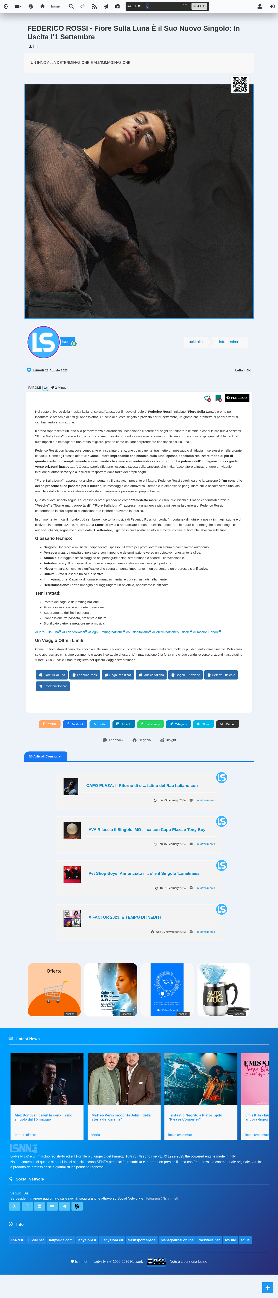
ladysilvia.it (87, 1263)
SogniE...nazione (185, 694)
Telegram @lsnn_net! (162, 1220)
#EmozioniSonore (213, 650)
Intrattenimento (232, 343)
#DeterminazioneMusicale (177, 650)
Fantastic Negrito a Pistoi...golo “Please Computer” (196, 1138)
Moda (96, 1156)
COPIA (49, 743)
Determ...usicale (221, 694)
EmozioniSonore (52, 706)
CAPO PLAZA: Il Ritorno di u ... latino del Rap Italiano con (142, 805)
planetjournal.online (177, 1263)
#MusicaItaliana (142, 650)
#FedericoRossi (75, 650)
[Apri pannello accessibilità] (30, 6)
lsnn (67, 343)
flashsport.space (142, 1263)
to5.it (246, 1263)
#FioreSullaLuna (47, 650)
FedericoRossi (84, 694)
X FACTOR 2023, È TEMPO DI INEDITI (125, 937)
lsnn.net (79, 1285)
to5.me (230, 1263)
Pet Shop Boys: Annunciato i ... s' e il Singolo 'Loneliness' (145, 893)
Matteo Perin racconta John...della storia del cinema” (121, 1138)
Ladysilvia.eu (112, 1263)
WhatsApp (150, 743)
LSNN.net (36, 1263)
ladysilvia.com (61, 1263)
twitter (99, 743)
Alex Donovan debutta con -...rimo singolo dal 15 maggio (43, 1138)
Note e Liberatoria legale (188, 1285)
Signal (203, 743)
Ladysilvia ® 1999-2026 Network (118, 1285)
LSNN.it (17, 1263)
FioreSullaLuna (51, 694)
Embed (227, 743)
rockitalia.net (209, 1263)
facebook (75, 743)
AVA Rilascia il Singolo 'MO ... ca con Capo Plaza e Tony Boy (147, 849)
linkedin (123, 743)
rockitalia (195, 343)
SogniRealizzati (117, 694)
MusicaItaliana (151, 694)
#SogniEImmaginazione (109, 650)
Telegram (178, 743)
